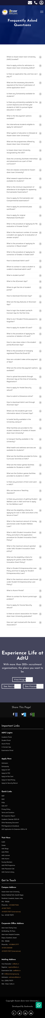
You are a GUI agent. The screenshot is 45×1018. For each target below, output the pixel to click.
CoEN (3, 842)
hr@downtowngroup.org (11, 974)
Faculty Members (7, 862)
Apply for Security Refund (10, 783)
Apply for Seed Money (8, 780)
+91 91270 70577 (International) (11, 911)
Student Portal (6, 740)
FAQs (3, 802)
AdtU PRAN (5, 852)
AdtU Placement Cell (8, 869)
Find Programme (22, 679)
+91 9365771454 (14, 905)
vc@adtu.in (15, 964)
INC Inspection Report (8, 816)
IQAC (3, 799)
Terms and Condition (8, 812)
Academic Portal (7, 737)
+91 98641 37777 (14, 944)
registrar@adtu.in (13, 967)
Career (4, 845)
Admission (5, 763)
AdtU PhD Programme (8, 865)
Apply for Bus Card (7, 776)
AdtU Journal (6, 855)
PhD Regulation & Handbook (10, 826)
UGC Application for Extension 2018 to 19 (14, 829)
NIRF (3, 796)
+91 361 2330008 (7, 948)
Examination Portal (7, 750)
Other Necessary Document (10, 822)
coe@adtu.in (17, 970)
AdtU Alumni (5, 858)
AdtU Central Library (8, 872)
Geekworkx (28, 1006)
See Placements (33, 686)
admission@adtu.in (15, 977)
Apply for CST (6, 770)
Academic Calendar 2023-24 (10, 819)
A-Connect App (6, 747)
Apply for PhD (6, 773)
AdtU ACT (5, 806)
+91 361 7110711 (6, 908)
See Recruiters (11, 686)
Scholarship (5, 766)
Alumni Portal (6, 744)
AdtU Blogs (5, 848)
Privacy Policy (6, 809)
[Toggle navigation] (41, 12)
